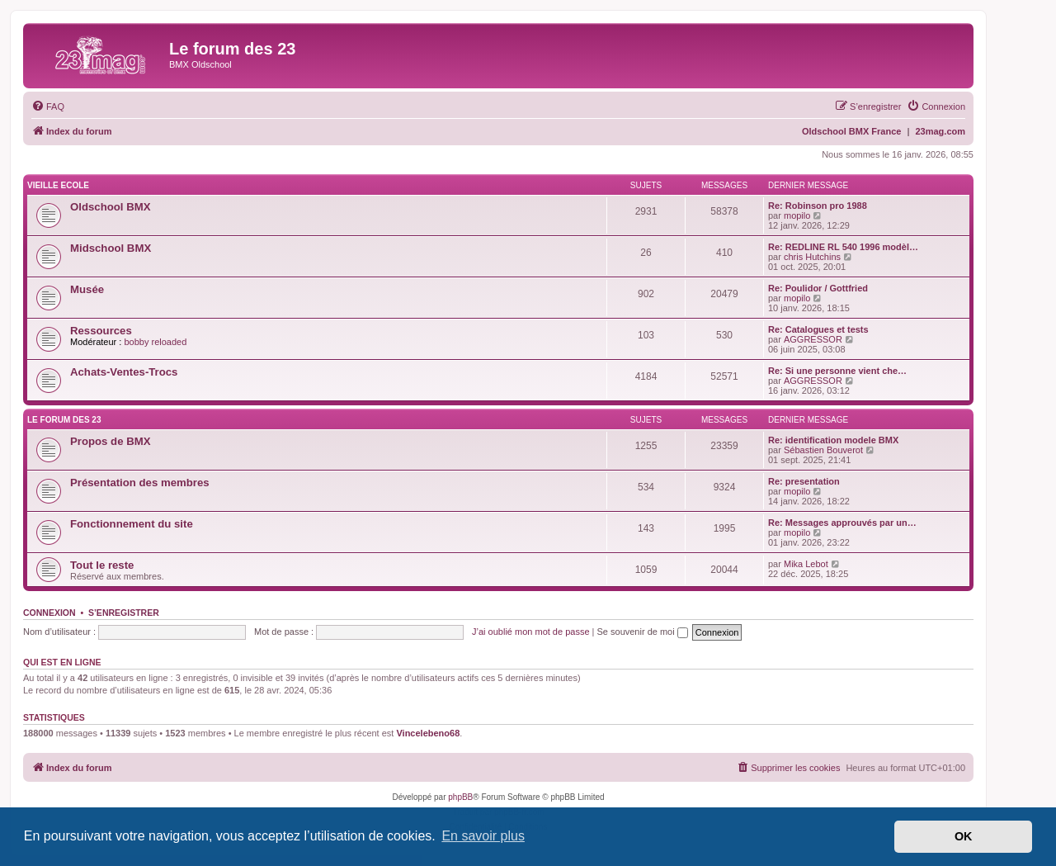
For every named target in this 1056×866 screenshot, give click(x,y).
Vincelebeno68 (428, 733)
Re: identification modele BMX (833, 440)
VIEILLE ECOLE (58, 185)
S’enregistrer (123, 613)
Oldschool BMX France (851, 131)
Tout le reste (102, 565)
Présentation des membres (140, 482)
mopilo (797, 215)
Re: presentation (804, 481)
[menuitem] (47, 106)
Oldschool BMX (110, 207)
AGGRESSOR (813, 339)
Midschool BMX (110, 248)
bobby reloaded (155, 342)
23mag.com (940, 131)
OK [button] (964, 836)
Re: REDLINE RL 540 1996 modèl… (843, 247)
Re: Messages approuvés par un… (842, 523)
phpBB (460, 797)
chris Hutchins (812, 257)
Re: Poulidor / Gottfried (818, 288)
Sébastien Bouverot (823, 450)
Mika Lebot (806, 564)
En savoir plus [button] (483, 836)
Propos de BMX (110, 441)
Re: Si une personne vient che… (837, 371)
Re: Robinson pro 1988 (817, 206)
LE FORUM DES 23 (64, 419)
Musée (87, 289)
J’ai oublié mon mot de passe (530, 631)
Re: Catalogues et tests (818, 329)
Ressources (101, 330)
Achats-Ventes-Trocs (123, 372)
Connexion (49, 613)
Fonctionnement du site (131, 524)
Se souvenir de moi (642, 631)
